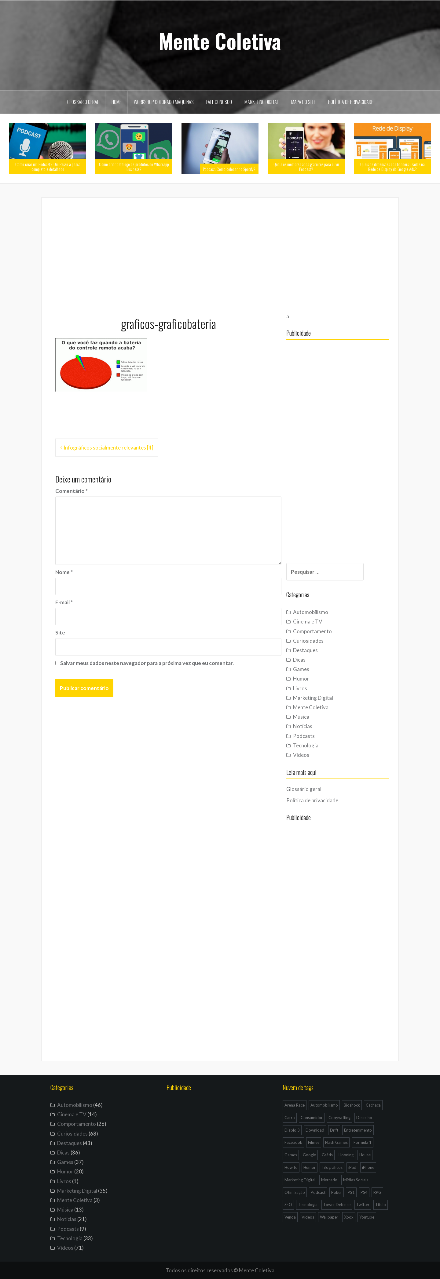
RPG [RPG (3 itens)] (377, 1192)
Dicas (310, 659)
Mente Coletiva (220, 41)
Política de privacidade (350, 102)
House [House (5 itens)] (365, 1154)
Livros (311, 688)
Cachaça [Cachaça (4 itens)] (373, 1105)
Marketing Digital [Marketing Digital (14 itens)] (299, 1179)
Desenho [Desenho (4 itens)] (364, 1117)
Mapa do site (303, 102)
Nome (64, 572)
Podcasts (315, 736)
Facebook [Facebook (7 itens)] (293, 1142)
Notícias (314, 726)
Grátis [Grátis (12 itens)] (327, 1154)
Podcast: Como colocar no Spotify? (229, 169)
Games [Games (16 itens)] (290, 1154)
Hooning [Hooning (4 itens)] (346, 1154)
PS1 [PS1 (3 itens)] (351, 1192)
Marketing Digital (261, 102)
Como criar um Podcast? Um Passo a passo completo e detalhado (47, 166)
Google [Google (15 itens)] (309, 1154)
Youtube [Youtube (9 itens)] (366, 1217)
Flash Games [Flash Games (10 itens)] (336, 1142)
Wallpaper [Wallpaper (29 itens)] (329, 1217)
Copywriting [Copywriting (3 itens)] (339, 1117)
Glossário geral (83, 102)
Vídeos (312, 755)
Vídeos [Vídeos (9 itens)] (308, 1217)
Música (312, 717)
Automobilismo (321, 612)
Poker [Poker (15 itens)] (336, 1192)
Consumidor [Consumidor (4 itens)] (312, 1117)
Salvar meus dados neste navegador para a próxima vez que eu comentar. (147, 663)
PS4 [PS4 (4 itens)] (364, 1192)
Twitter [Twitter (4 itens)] (362, 1204)
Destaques (316, 650)
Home (116, 102)
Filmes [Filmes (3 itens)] (313, 1142)
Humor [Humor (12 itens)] (309, 1167)
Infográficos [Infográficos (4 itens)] (332, 1167)
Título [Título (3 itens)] (380, 1204)
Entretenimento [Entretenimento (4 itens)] (358, 1130)
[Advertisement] (220, 254)
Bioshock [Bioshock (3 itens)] (352, 1105)
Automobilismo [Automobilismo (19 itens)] (324, 1105)
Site (60, 632)
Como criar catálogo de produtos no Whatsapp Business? (134, 166)
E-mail (64, 602)
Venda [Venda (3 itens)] (290, 1217)
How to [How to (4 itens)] (291, 1167)
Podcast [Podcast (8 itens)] (318, 1192)
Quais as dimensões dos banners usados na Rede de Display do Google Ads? (392, 166)
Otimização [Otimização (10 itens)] (294, 1192)
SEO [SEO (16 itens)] (288, 1204)
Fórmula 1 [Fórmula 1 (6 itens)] (363, 1142)
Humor (312, 678)
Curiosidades (319, 641)
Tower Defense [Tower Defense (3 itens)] (336, 1204)
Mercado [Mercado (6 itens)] (329, 1179)
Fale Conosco (219, 102)
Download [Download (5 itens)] (315, 1130)
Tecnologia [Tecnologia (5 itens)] (307, 1204)
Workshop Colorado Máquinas (164, 102)
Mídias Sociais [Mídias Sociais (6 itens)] (355, 1179)
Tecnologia (317, 745)
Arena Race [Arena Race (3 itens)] (294, 1105)
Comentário (71, 491)
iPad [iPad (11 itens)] (352, 1167)
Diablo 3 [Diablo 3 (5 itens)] (292, 1130)
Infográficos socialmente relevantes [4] (108, 447)
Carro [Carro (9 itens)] (289, 1117)
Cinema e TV (319, 621)
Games (312, 669)
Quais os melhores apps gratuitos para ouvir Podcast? (306, 166)
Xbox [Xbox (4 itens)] (349, 1217)
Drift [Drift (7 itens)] (334, 1130)
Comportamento (323, 631)
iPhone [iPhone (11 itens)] (368, 1167)
